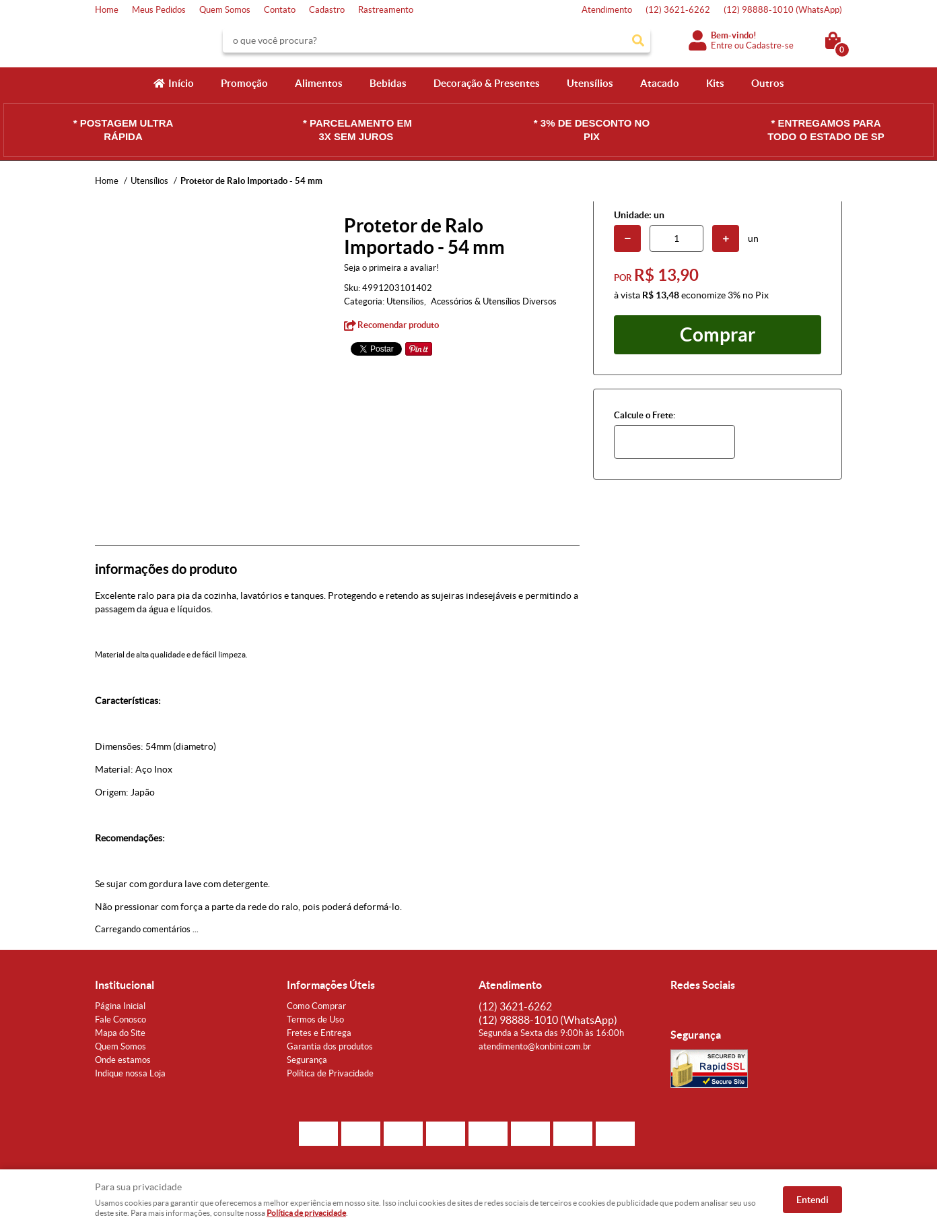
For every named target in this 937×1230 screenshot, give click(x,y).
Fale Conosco (120, 1019)
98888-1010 (783, 10)
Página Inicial (120, 1006)
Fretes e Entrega (319, 1033)
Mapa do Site (120, 1033)
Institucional (124, 985)
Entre (721, 45)
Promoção (244, 83)
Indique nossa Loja (130, 1073)
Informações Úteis (331, 985)
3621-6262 (678, 10)
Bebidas (388, 83)
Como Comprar (316, 1006)
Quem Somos (224, 10)
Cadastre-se (770, 45)
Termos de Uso (315, 1019)
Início (181, 83)
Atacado (659, 83)
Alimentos (319, 83)
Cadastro (327, 10)
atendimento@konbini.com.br (535, 1046)
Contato (280, 10)
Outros (767, 83)
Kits (715, 83)
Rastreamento (385, 10)
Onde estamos (123, 1060)
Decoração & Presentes (486, 83)
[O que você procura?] (638, 40)
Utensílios (590, 83)
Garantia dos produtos (330, 1046)
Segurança (307, 1060)
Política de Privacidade (330, 1073)
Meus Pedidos (159, 10)
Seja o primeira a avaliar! (391, 268)
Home (106, 10)
